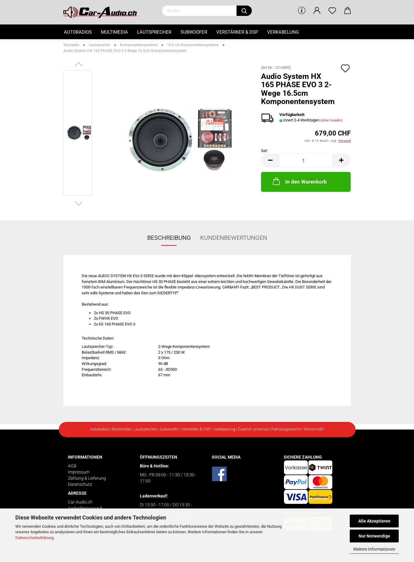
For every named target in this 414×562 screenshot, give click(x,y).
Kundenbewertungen (233, 237)
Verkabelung (283, 32)
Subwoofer (194, 32)
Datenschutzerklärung (34, 537)
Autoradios (78, 32)
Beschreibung (169, 237)
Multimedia (114, 32)
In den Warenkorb (299, 181)
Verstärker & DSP (237, 32)
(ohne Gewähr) (331, 120)
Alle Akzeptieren (374, 521)
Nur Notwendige (374, 536)
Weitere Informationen (374, 549)
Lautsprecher (154, 32)
